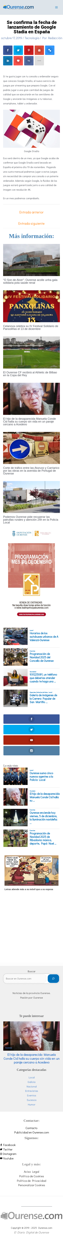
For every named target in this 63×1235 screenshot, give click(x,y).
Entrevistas (31, 1091)
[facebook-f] (31, 1145)
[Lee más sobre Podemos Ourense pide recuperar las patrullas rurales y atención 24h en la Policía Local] (31, 496)
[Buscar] (53, 978)
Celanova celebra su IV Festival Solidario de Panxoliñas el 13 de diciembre (30, 328)
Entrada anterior (31, 212)
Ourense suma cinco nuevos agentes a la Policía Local (41, 776)
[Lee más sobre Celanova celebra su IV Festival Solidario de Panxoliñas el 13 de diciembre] (31, 305)
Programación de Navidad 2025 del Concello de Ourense (41, 657)
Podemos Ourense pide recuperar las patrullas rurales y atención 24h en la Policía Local (30, 519)
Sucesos (32, 791)
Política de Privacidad (31, 1181)
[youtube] (31, 1158)
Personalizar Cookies (31, 1185)
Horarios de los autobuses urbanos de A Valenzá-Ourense (44, 637)
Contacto (31, 1128)
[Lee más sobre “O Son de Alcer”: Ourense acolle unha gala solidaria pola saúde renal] (31, 259)
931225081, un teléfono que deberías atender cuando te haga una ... (43, 678)
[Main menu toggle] (56, 7)
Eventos (32, 651)
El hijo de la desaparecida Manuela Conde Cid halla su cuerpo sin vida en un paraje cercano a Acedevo (29, 421)
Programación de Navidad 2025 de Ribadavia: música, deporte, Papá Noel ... (43, 838)
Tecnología (31, 38)
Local (31, 630)
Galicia (31, 1082)
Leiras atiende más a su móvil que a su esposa (29, 889)
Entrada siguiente (31, 223)
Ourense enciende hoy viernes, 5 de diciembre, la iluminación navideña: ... (43, 818)
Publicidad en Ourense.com (31, 1132)
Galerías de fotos (42, 692)
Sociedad (33, 672)
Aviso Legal (31, 1172)
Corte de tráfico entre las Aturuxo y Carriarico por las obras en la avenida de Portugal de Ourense (31, 470)
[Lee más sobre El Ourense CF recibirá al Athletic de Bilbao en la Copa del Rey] (31, 352)
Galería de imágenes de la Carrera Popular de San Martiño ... (43, 699)
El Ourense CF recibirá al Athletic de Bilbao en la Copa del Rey (30, 374)
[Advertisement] (29, 932)
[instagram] (31, 1154)
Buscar (32, 971)
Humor (31, 1104)
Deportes (33, 692)
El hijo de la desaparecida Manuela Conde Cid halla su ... (45, 797)
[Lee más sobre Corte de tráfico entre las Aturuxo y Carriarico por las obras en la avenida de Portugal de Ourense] (31, 447)
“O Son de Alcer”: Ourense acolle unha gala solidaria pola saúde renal (30, 281)
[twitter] (31, 1149)
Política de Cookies (31, 1176)
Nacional (32, 1086)
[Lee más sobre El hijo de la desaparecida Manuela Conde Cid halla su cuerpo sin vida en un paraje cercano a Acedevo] (31, 398)
